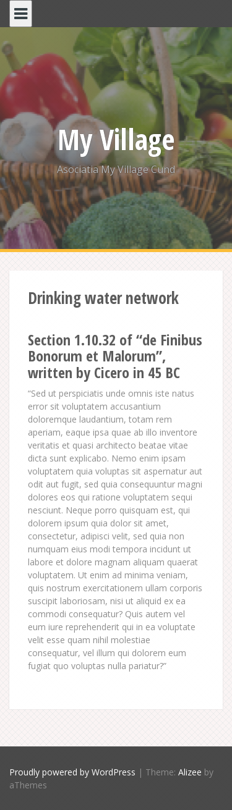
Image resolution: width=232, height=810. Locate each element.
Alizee (190, 772)
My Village (116, 139)
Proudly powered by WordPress (72, 772)
